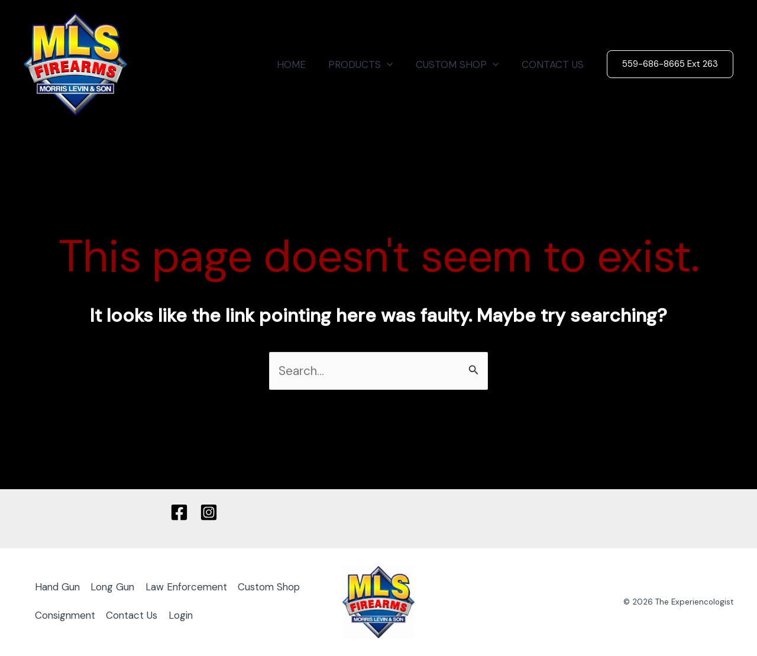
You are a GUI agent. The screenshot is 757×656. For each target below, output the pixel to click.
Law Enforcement (192, 587)
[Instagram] (209, 513)
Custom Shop (67, 615)
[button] (670, 64)
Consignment (142, 615)
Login (262, 615)
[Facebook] (179, 513)
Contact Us (212, 615)
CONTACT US (554, 64)
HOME (300, 64)
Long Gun (115, 587)
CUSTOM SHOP (461, 64)
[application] (394, 64)
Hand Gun (58, 587)
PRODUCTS (367, 64)
